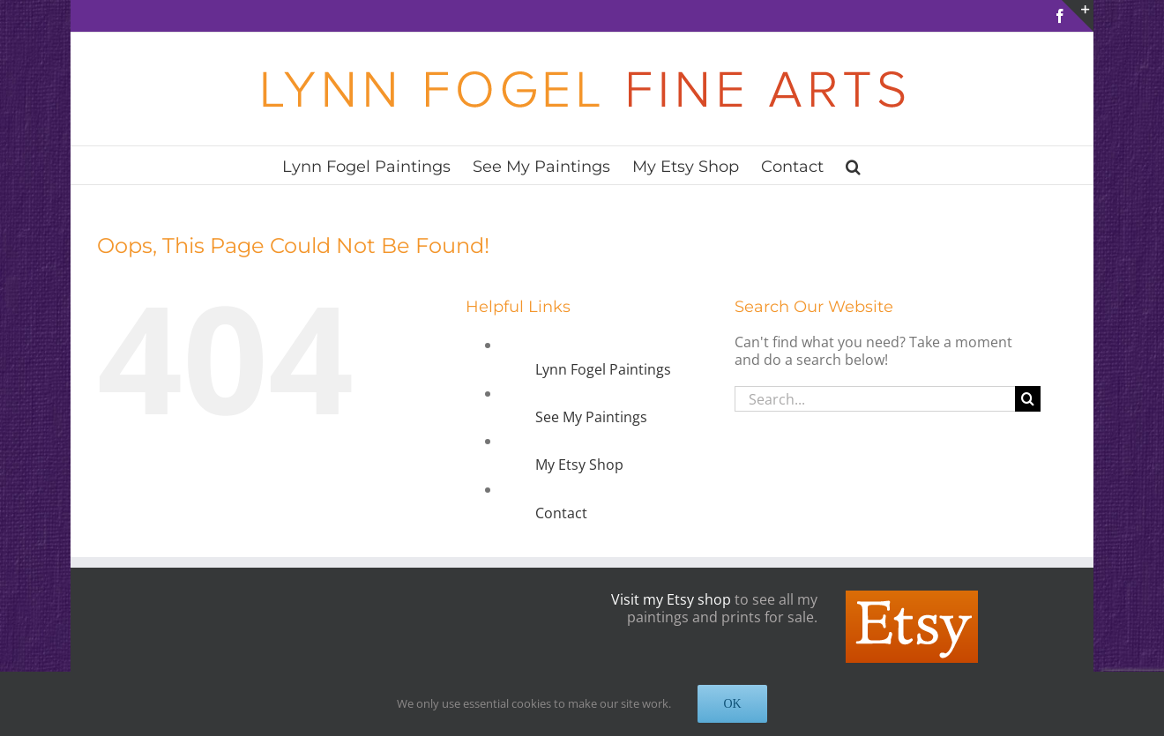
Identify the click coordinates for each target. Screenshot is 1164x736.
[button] (853, 165)
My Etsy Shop (579, 464)
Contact (561, 513)
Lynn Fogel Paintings (603, 369)
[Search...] (875, 399)
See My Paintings (591, 417)
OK (732, 703)
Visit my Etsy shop (671, 599)
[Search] (1028, 399)
